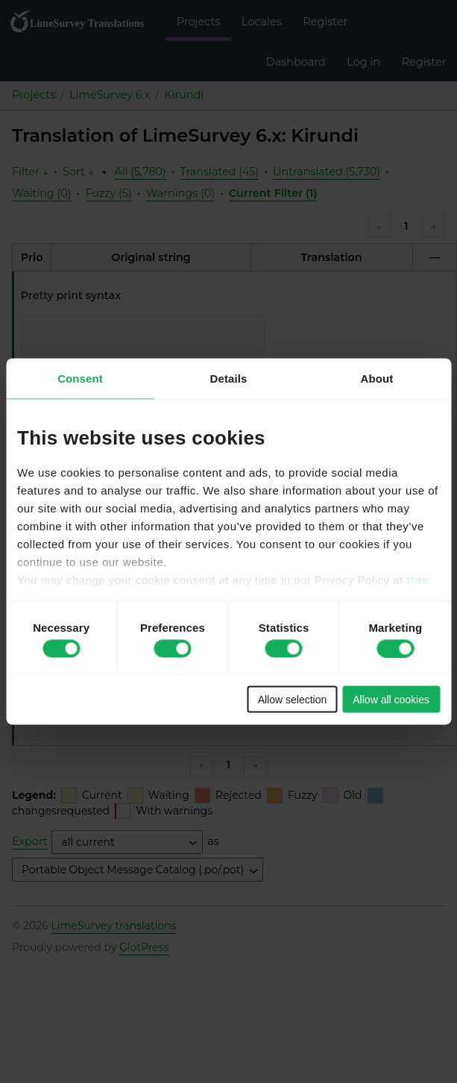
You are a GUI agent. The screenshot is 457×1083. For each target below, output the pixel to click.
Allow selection (292, 700)
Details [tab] (229, 378)
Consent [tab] (80, 378)
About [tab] (377, 378)
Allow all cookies (391, 700)
